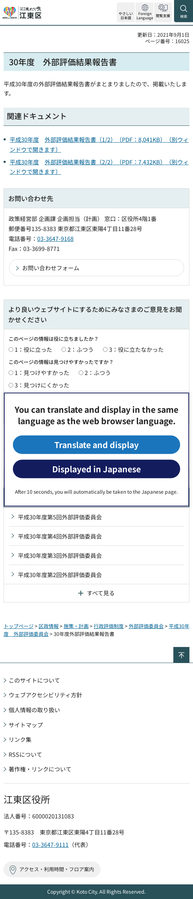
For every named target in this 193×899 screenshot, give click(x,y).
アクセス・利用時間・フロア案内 (56, 869)
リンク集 (20, 739)
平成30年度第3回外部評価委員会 (60, 555)
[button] (144, 12)
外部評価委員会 (146, 626)
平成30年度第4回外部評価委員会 (60, 536)
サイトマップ (26, 724)
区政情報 (49, 626)
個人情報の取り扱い (34, 709)
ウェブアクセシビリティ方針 (45, 694)
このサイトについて (34, 680)
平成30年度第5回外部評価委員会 (60, 517)
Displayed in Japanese (96, 469)
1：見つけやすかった (42, 372)
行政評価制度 (109, 626)
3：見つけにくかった (42, 385)
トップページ (19, 626)
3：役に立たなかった (136, 349)
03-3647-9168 (55, 238)
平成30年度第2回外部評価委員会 (60, 574)
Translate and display (96, 444)
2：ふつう (81, 349)
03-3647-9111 (50, 844)
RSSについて (25, 754)
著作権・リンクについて (40, 769)
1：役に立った (33, 349)
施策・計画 (76, 626)
